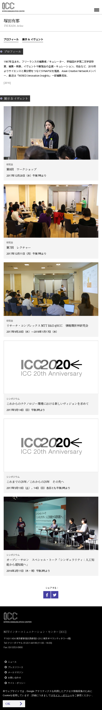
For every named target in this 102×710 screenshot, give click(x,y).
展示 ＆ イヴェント (32, 39)
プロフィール (11, 39)
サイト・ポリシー (17, 683)
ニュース (12, 661)
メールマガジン (15, 672)
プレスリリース (15, 667)
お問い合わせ (14, 677)
